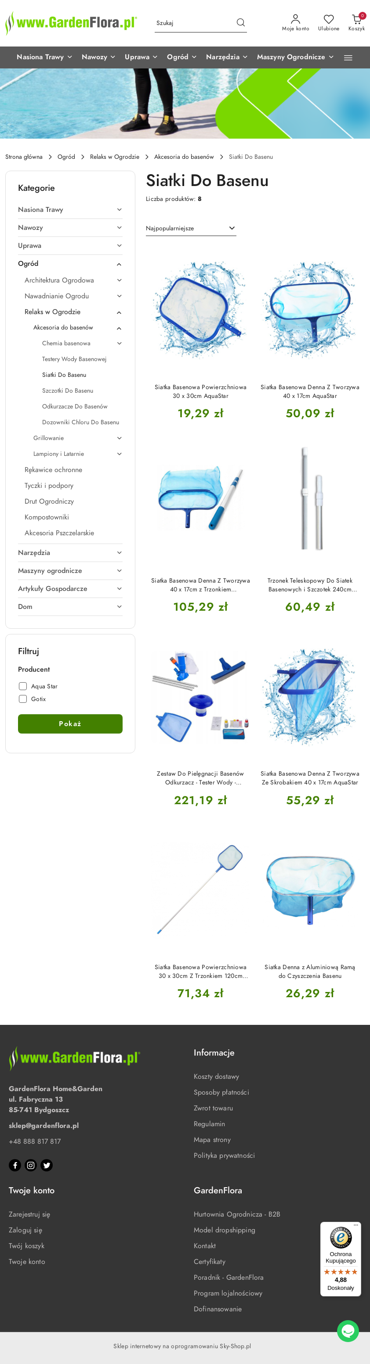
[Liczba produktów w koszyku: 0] (356, 23)
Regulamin (209, 1124)
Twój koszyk (26, 1246)
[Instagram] (31, 1165)
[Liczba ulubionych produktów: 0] (329, 23)
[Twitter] (46, 1165)
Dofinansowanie (218, 1309)
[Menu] (356, 1227)
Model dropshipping (224, 1230)
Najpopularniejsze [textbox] (170, 228)
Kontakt (205, 1246)
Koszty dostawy (216, 1076)
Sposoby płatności (221, 1092)
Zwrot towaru (213, 1108)
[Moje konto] (295, 23)
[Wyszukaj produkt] (201, 23)
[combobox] (191, 228)
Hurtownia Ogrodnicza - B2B (237, 1214)
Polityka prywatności (224, 1155)
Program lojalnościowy (228, 1293)
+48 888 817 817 (35, 1141)
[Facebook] (15, 1165)
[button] (45, 57)
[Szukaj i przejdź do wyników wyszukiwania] (241, 23)
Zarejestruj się (29, 1214)
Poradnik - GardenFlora (229, 1277)
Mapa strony (212, 1140)
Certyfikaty (209, 1262)
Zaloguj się (25, 1230)
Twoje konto (27, 1262)
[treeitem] (70, 209)
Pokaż (70, 724)
